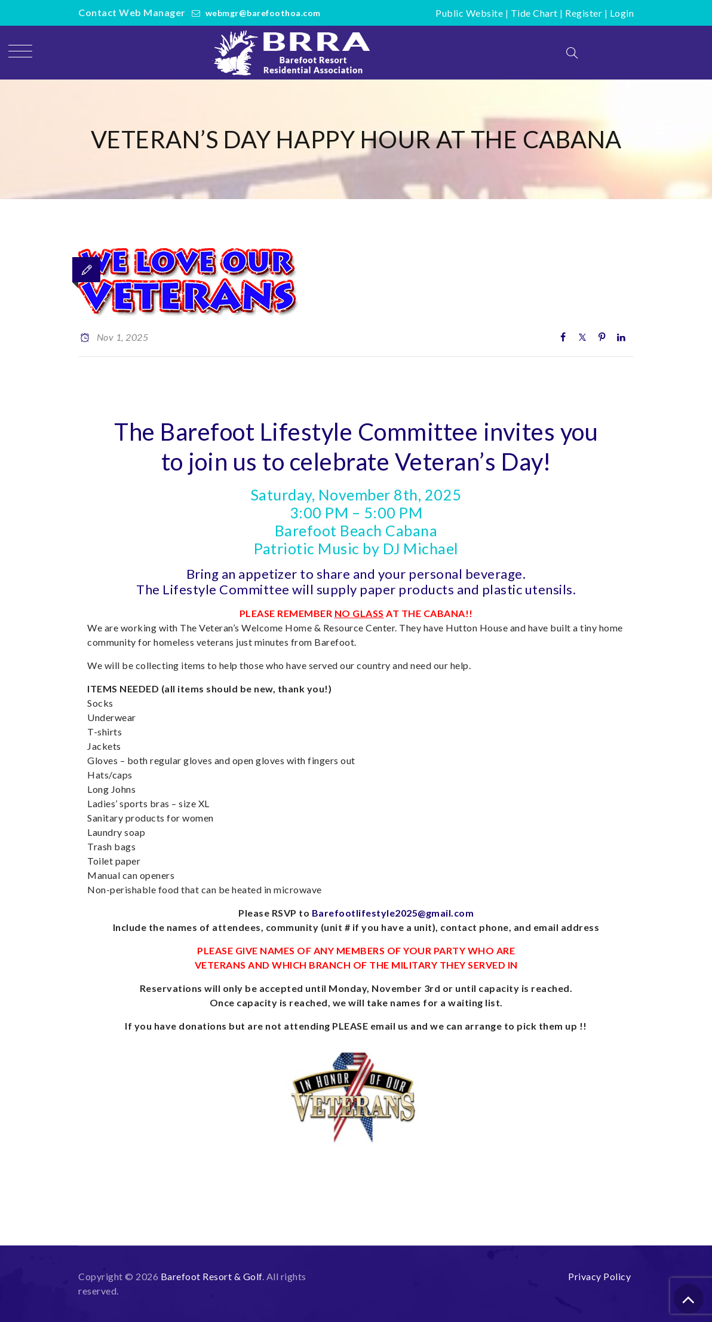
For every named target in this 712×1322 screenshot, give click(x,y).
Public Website (469, 13)
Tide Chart (534, 13)
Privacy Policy (599, 1276)
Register (583, 13)
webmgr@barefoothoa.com (263, 13)
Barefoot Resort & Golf (211, 1276)
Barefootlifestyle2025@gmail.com (393, 912)
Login (622, 13)
